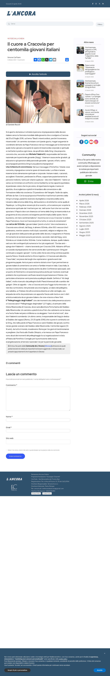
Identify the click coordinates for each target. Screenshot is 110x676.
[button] (104, 653)
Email (9, 427)
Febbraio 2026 (85, 207)
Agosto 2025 (85, 226)
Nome (9, 416)
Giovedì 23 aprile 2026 (13, 4)
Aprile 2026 (84, 200)
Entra (88, 181)
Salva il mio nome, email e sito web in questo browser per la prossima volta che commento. (34, 450)
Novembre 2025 (86, 216)
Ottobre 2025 (85, 219)
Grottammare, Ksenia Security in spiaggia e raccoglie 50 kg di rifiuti (92, 84)
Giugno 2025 (84, 232)
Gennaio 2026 (85, 210)
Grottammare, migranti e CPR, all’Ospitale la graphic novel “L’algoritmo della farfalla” (91, 52)
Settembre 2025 (86, 222)
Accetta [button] (99, 670)
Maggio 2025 (84, 235)
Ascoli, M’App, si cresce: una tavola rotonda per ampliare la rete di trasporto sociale (92, 114)
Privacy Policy (36, 493)
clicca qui (48, 346)
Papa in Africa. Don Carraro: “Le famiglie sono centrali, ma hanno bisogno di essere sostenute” (92, 98)
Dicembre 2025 (85, 213)
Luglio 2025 (84, 229)
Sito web (9, 438)
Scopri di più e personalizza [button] (17, 670)
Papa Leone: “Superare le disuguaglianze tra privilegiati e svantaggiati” (92, 69)
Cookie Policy (47, 493)
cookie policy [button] (63, 659)
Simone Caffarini (14, 57)
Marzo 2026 (84, 203)
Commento (11, 385)
